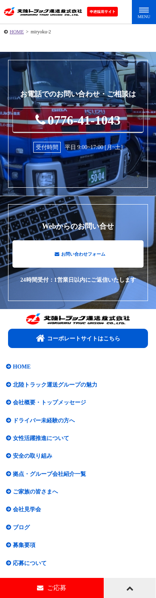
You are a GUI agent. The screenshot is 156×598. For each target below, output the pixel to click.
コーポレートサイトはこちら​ (78, 342)
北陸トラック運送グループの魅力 (55, 388)
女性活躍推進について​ (41, 442)
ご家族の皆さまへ (35, 496)
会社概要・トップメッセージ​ (49, 406)
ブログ (21, 531)
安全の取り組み (32, 460)
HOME (17, 32)
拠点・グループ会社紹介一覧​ (49, 478)
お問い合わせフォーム (80, 256)
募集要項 (24, 549)
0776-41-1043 (77, 120)
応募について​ (30, 567)
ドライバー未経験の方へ (44, 424)
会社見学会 (27, 513)
